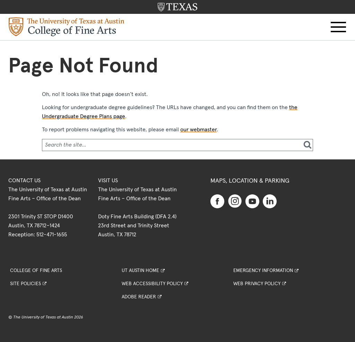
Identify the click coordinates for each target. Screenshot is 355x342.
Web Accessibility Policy (152, 283)
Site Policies (25, 283)
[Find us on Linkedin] (270, 201)
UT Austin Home (140, 270)
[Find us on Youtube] (252, 201)
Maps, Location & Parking (249, 181)
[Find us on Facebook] (217, 201)
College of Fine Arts (36, 270)
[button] (338, 27)
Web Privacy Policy (256, 283)
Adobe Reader (139, 297)
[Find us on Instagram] (235, 201)
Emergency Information (263, 270)
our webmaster (198, 129)
